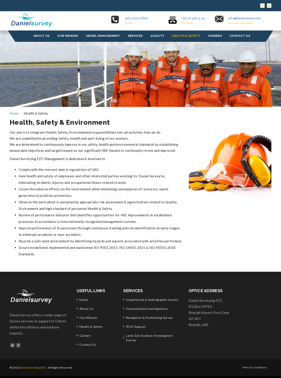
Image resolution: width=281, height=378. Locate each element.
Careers (85, 335)
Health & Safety (91, 326)
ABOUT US (41, 35)
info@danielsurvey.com (244, 18)
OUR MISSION (67, 35)
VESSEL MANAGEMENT (103, 35)
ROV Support (136, 326)
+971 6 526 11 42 (193, 18)
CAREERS (215, 35)
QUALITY (157, 35)
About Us (86, 309)
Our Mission (88, 317)
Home (14, 113)
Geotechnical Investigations (147, 309)
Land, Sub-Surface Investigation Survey (149, 338)
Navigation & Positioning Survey (149, 317)
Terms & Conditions (254, 367)
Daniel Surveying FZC (32, 367)
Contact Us (87, 344)
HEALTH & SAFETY (186, 35)
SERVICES (135, 35)
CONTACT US (240, 35)
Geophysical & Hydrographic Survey (152, 300)
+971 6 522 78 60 (136, 18)
